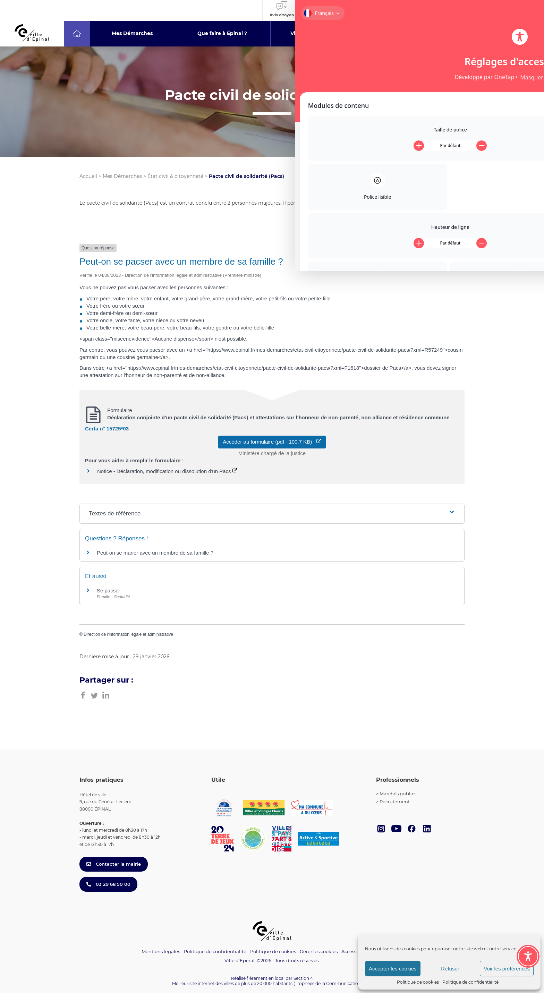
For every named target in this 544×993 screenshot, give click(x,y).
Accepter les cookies (393, 968)
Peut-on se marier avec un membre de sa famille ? (155, 553)
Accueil (88, 176)
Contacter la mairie (113, 864)
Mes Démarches (122, 176)
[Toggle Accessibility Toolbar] (528, 918)
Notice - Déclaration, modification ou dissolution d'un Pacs (167, 471)
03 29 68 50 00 (108, 884)
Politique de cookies (418, 982)
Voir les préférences (507, 968)
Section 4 (303, 978)
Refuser (450, 968)
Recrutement (395, 801)
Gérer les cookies (319, 951)
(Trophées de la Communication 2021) (333, 983)
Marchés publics (398, 793)
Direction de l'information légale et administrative (128, 634)
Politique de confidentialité (470, 982)
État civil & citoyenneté (175, 176)
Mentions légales (161, 951)
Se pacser (108, 590)
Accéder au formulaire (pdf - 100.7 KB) (272, 442)
